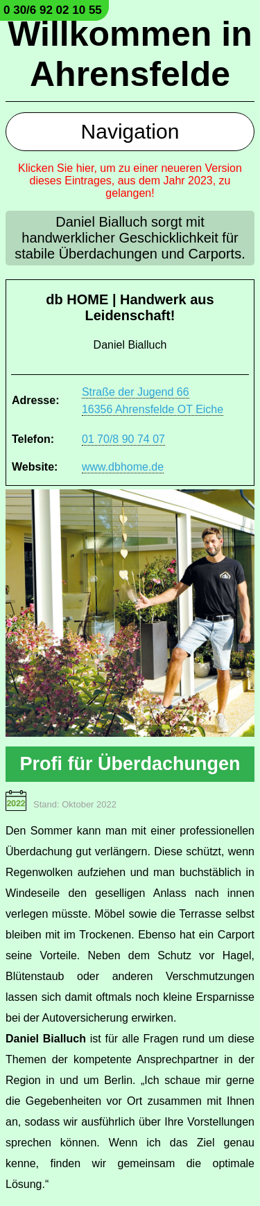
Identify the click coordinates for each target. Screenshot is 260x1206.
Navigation (130, 131)
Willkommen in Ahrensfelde (130, 54)
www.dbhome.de (123, 467)
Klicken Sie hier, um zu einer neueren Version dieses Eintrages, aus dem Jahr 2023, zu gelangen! (130, 180)
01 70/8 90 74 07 (123, 439)
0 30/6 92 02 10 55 (52, 10)
